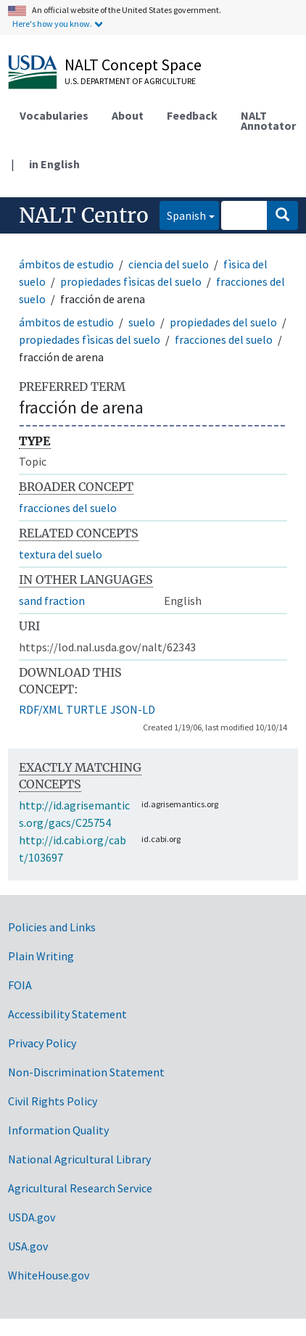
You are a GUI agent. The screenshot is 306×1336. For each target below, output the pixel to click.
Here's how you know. (52, 23)
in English (54, 164)
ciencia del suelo (168, 264)
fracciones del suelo (224, 339)
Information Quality (58, 1130)
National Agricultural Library (79, 1159)
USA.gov (28, 1246)
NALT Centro (84, 215)
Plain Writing (41, 956)
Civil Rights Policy (52, 1101)
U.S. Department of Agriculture (130, 80)
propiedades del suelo (223, 322)
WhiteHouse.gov (48, 1275)
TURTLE (86, 709)
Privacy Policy (42, 1043)
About (128, 115)
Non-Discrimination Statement (86, 1072)
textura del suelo (60, 554)
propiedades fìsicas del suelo (131, 281)
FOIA (20, 985)
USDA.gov (31, 1217)
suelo (141, 322)
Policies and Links (52, 927)
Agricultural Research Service (80, 1188)
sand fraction (52, 600)
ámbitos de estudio (66, 264)
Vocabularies (54, 115)
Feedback (192, 115)
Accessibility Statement (67, 1014)
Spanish (183, 214)
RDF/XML (41, 709)
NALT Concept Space (133, 64)
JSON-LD (132, 709)
